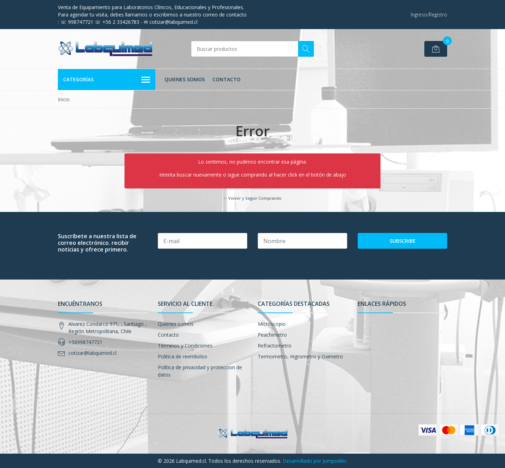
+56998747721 (85, 342)
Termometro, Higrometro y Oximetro (300, 356)
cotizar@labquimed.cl (92, 353)
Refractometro (274, 345)
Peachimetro (272, 334)
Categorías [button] (106, 80)
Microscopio (272, 324)
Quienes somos (184, 79)
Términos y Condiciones (185, 345)
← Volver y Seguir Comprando (252, 198)
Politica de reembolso (182, 356)
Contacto (227, 79)
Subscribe (403, 241)
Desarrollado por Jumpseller (314, 460)
